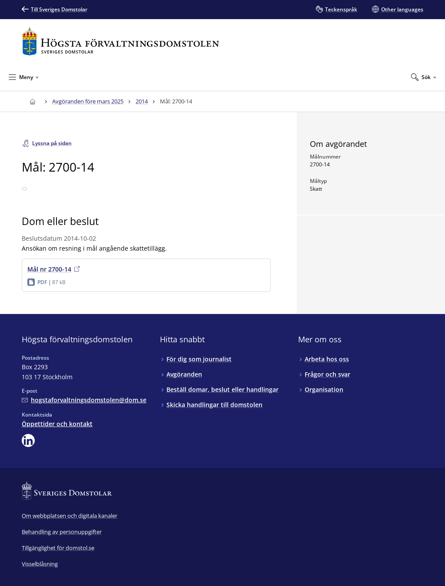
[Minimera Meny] (23, 77)
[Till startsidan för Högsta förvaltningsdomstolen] (120, 41)
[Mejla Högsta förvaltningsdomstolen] (84, 400)
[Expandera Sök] (423, 77)
